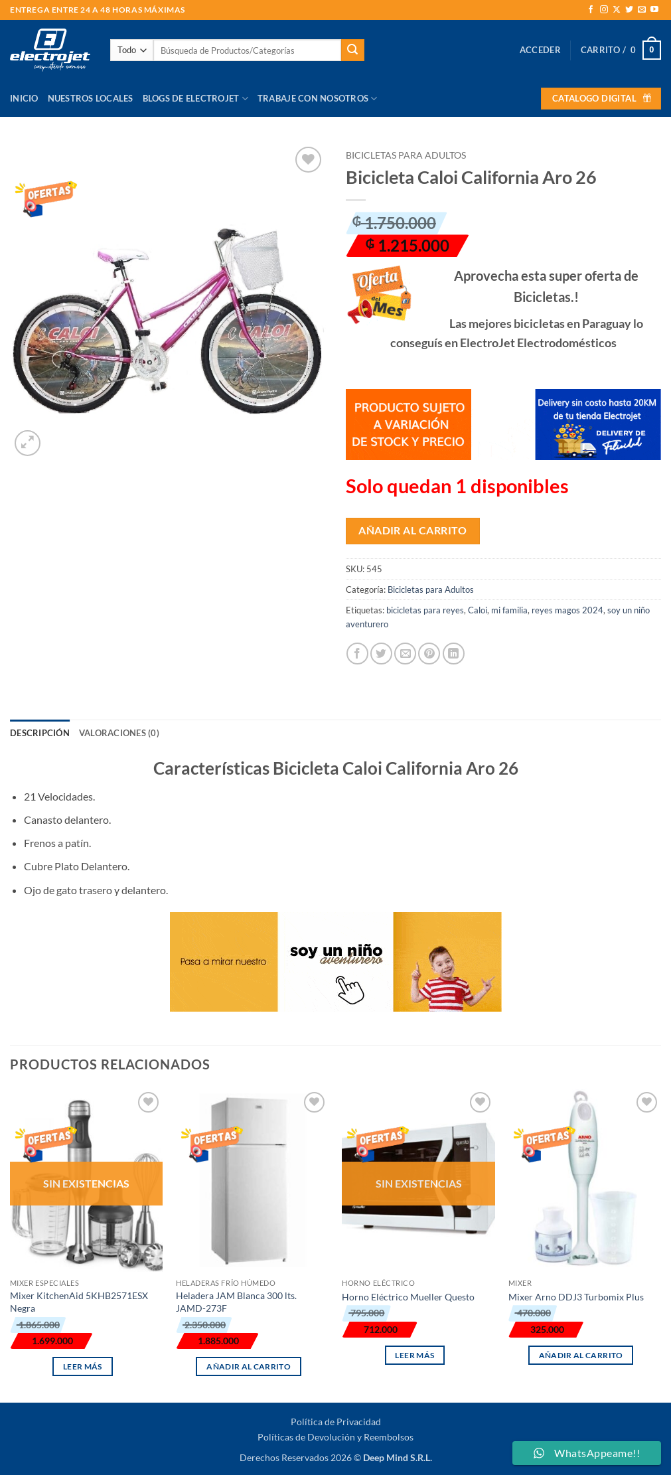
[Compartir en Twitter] (381, 653)
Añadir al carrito (412, 530)
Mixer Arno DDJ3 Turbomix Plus (576, 1296)
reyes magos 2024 (567, 610)
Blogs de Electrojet (195, 98)
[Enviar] (352, 50)
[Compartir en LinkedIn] (454, 653)
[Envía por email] (405, 653)
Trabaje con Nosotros (318, 98)
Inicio (24, 98)
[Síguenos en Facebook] (591, 10)
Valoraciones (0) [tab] (119, 733)
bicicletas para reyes (425, 610)
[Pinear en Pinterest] (429, 653)
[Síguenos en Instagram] (604, 10)
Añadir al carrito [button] (248, 1366)
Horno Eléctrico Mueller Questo (408, 1296)
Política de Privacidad (336, 1421)
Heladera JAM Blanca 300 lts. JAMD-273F (236, 1302)
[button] (540, 50)
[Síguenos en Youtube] (654, 10)
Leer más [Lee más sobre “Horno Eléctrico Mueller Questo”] (414, 1355)
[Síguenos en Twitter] (629, 10)
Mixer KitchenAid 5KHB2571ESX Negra (79, 1302)
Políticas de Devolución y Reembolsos (335, 1436)
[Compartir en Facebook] (357, 653)
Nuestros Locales (90, 98)
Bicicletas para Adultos (406, 155)
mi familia (509, 610)
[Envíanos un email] (642, 10)
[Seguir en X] (617, 10)
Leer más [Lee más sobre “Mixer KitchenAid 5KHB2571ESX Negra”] (82, 1366)
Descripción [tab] (40, 733)
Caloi (477, 610)
